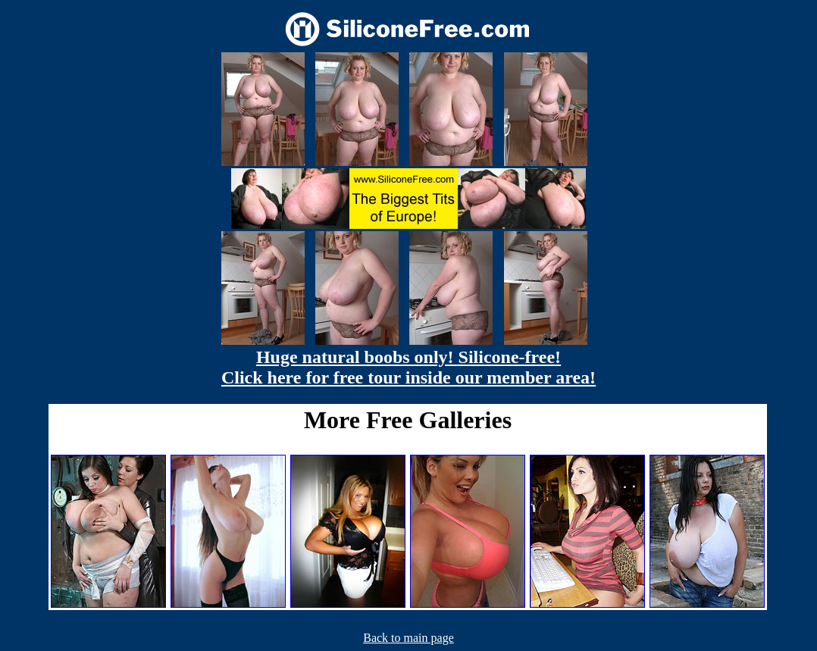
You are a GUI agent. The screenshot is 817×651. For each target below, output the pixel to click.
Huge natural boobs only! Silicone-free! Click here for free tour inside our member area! (408, 367)
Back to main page (408, 637)
